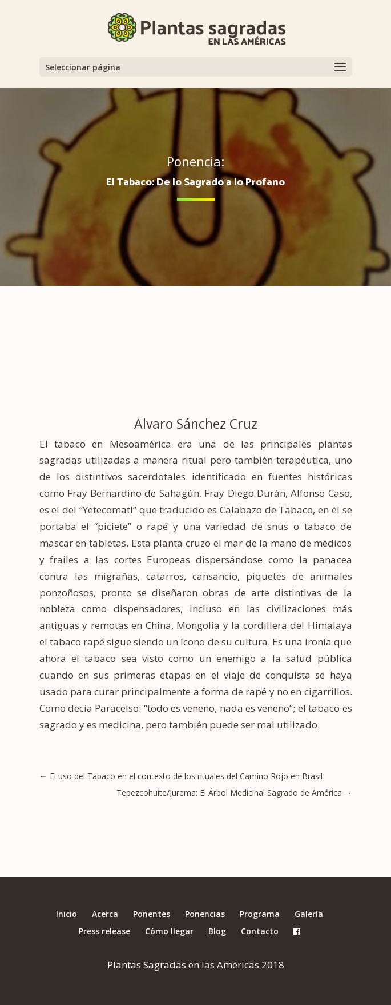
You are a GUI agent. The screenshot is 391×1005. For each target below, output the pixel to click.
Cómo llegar (169, 931)
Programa (260, 913)
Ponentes (151, 913)
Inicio (66, 913)
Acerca (105, 913)
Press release (104, 931)
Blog (217, 931)
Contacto (260, 931)
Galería (309, 913)
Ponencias (205, 913)
